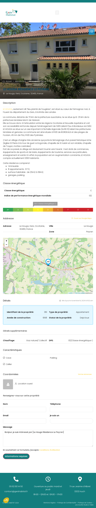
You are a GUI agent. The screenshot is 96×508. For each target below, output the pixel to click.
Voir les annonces (85, 372)
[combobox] (71, 419)
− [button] (6, 245)
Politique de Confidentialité (66, 501)
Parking (53, 357)
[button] (57, 13)
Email (5, 413)
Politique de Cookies (85, 501)
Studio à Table (89, 503)
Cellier (9, 363)
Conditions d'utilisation (49, 448)
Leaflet (70, 293)
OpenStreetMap (80, 293)
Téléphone (55, 402)
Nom (5, 402)
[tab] (92, 32)
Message (7, 425)
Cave (8, 357)
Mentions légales (50, 501)
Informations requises (16, 454)
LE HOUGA (7, 109)
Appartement (20, 81)
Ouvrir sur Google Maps (82, 218)
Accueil (9, 81)
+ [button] (6, 241)
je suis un (54, 413)
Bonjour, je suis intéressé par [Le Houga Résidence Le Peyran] (48, 436)
